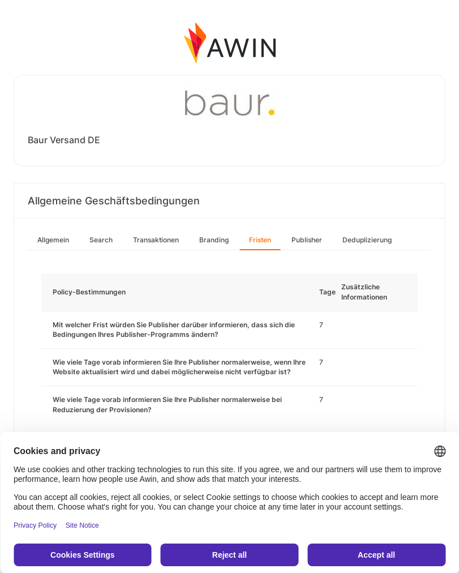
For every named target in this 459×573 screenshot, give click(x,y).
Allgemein (53, 240)
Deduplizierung (367, 240)
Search (101, 240)
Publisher (306, 240)
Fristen (260, 240)
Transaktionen (156, 240)
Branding (214, 240)
